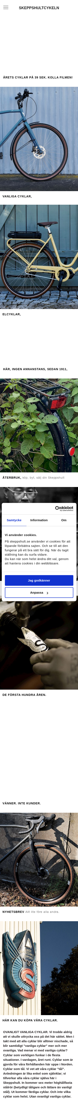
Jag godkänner (39, 580)
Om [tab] (64, 520)
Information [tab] (39, 520)
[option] (39, 751)
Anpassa (39, 592)
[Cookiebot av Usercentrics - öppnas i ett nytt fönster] (55, 508)
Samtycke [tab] (14, 520)
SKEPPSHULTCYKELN (39, 8)
